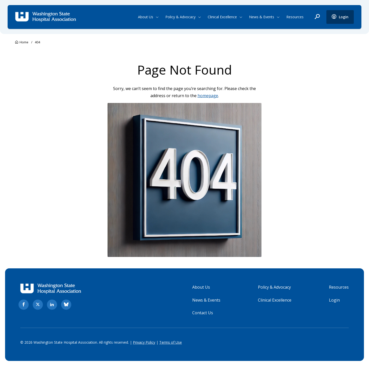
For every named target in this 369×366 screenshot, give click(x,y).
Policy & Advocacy (180, 16)
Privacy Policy (144, 342)
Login (334, 300)
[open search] (317, 17)
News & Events (261, 16)
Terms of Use (170, 342)
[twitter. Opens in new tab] (38, 305)
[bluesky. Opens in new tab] (66, 305)
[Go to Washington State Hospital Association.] (21, 42)
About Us (145, 16)
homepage (208, 95)
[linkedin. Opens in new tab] (52, 305)
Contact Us (202, 313)
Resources (295, 16)
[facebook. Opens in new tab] (24, 305)
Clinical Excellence (222, 16)
